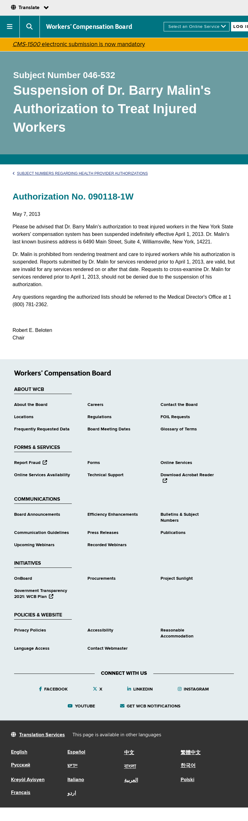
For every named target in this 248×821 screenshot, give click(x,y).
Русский (20, 765)
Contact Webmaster (107, 648)
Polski (187, 779)
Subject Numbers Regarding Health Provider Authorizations (80, 173)
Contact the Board (179, 405)
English (19, 752)
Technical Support (105, 475)
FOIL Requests (175, 417)
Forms (93, 463)
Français (20, 792)
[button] (10, 27)
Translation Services (42, 735)
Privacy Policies (30, 630)
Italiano (75, 779)
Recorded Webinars (107, 545)
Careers (95, 405)
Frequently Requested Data (42, 429)
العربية (131, 780)
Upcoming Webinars (34, 545)
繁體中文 (191, 752)
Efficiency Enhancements (112, 514)
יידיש (72, 765)
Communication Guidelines (41, 532)
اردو (71, 793)
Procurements (101, 578)
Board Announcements (37, 514)
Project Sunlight (177, 578)
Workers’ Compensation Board (89, 27)
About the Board (30, 405)
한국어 (188, 765)
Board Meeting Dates (108, 429)
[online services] (197, 26)
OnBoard (23, 578)
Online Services (176, 463)
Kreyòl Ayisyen (28, 779)
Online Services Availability (42, 475)
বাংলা (130, 766)
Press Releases (103, 532)
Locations (24, 417)
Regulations (99, 417)
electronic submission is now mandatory (79, 44)
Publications (173, 532)
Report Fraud (30, 463)
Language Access (32, 648)
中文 (129, 752)
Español (76, 752)
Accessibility (100, 630)
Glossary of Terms (179, 429)
